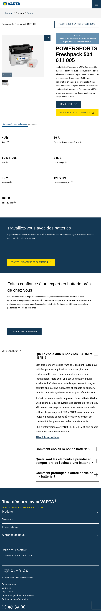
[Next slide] (9, 75)
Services (7, 519)
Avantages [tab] (32, 124)
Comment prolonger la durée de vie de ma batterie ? (64, 474)
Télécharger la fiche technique (77, 24)
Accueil (9, 13)
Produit (31, 13)
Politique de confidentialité (15, 599)
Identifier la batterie (14, 550)
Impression (7, 591)
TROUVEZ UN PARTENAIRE (24, 331)
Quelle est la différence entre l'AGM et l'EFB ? (64, 356)
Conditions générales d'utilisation (18, 595)
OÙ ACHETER (68, 104)
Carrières (6, 588)
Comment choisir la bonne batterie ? (63, 449)
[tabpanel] (50, 170)
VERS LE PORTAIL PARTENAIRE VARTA (21, 508)
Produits (7, 512)
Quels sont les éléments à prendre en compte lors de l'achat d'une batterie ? (64, 461)
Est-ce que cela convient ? (77, 112)
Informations (10, 527)
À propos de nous (13, 535)
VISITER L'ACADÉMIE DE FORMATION (29, 262)
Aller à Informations (47, 437)
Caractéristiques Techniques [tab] (15, 124)
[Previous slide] (4, 75)
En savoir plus (9, 584)
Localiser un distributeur (17, 555)
